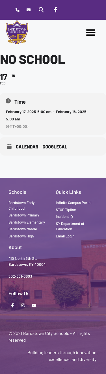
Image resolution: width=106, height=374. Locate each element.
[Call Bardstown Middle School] (17, 10)
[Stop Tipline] (69, 10)
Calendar (27, 146)
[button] (90, 32)
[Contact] (28, 10)
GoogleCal (55, 146)
